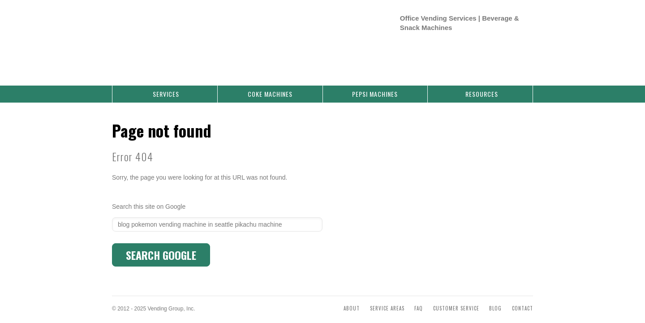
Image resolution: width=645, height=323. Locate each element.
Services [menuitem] (166, 85)
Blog (495, 299)
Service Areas (387, 299)
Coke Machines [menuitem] (270, 85)
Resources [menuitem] (481, 85)
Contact (522, 299)
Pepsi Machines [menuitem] (375, 85)
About (352, 299)
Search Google (161, 246)
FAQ (418, 299)
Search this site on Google (148, 197)
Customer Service (456, 299)
